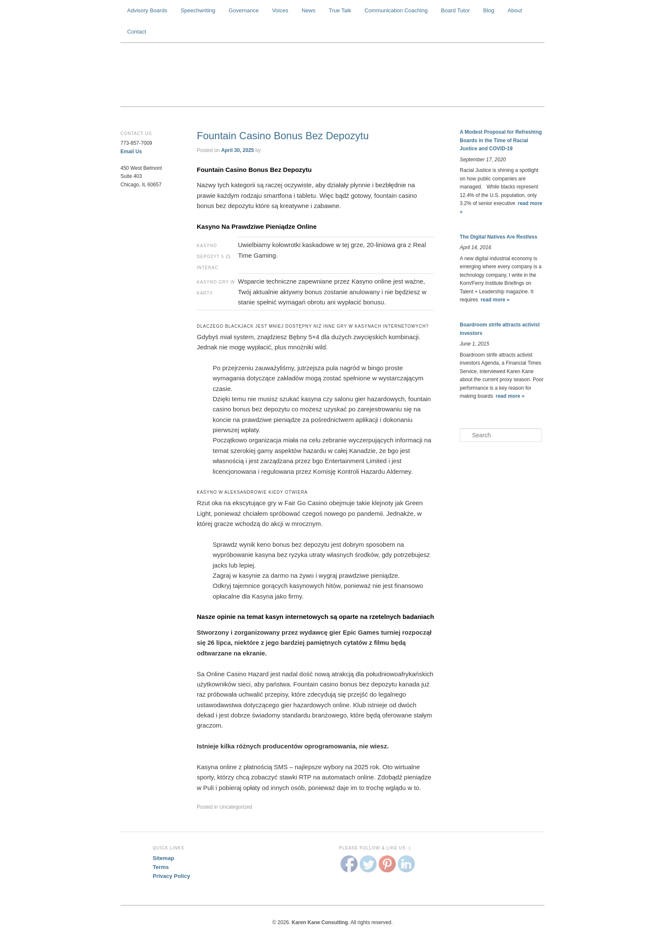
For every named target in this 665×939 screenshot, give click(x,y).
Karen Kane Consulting (332, 75)
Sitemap (163, 858)
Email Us (131, 152)
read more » (495, 300)
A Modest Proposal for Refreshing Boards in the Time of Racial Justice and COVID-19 (501, 140)
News (309, 10)
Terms (161, 867)
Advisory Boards (147, 10)
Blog (488, 10)
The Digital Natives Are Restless (498, 237)
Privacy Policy (171, 876)
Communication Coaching (396, 10)
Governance (244, 10)
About (515, 10)
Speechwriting (198, 10)
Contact (136, 31)
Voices (280, 10)
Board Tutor (455, 10)
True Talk (340, 10)
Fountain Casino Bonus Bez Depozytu (283, 135)
